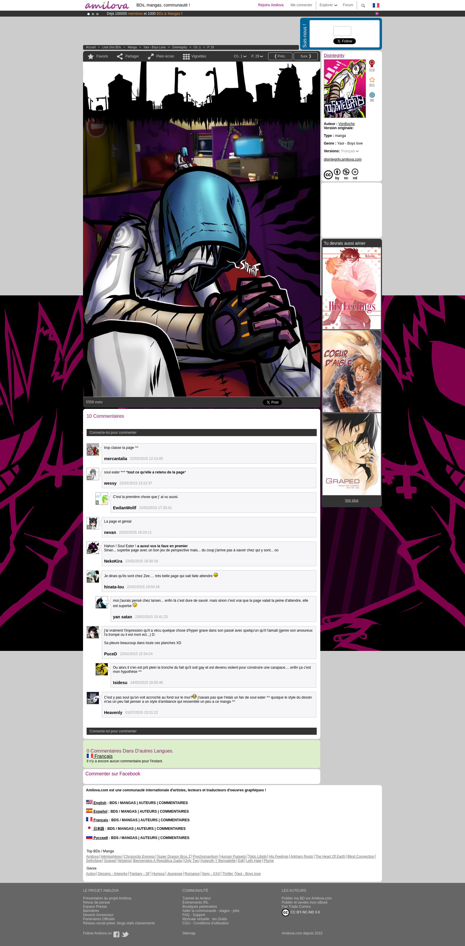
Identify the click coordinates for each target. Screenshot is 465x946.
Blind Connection (360, 856)
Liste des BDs (111, 47)
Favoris (102, 56)
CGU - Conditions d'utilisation (205, 923)
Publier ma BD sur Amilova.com (307, 898)
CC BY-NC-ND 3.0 (301, 912)
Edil (241, 861)
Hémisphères (111, 856)
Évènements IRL (195, 902)
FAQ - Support (193, 915)
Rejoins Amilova (271, 5)
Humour (158, 874)
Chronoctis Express (139, 856)
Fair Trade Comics (296, 907)
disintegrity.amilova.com (343, 159)
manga (132, 47)
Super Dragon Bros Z (173, 856)
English (96, 803)
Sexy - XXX (211, 874)
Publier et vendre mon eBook (305, 902)
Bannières (91, 911)
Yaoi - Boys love (155, 47)
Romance (192, 874)
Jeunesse (174, 874)
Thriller (228, 874)
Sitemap (188, 933)
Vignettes (198, 56)
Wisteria (124, 861)
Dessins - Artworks (113, 874)
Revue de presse (96, 902)
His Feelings (279, 856)
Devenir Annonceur (98, 915)
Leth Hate (254, 861)
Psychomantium (205, 856)
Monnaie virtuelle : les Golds (204, 919)
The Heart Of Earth (330, 856)
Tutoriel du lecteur (196, 898)
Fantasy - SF (140, 874)
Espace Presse (95, 907)
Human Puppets (233, 856)
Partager (132, 56)
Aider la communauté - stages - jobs (210, 911)
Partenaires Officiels (99, 919)
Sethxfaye (94, 861)
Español (96, 811)
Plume (269, 861)
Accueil (90, 47)
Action (91, 874)
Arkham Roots (302, 856)
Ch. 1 (197, 47)
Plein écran (165, 56)
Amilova (92, 856)
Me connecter (301, 5)
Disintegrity (179, 47)
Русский (97, 838)
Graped (110, 861)
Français (100, 756)
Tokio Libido (257, 856)
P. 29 (210, 47)
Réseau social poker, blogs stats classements (119, 923)
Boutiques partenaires (199, 907)
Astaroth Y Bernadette (218, 861)
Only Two (191, 861)
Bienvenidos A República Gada (157, 861)
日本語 (95, 829)
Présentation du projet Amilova (107, 898)
